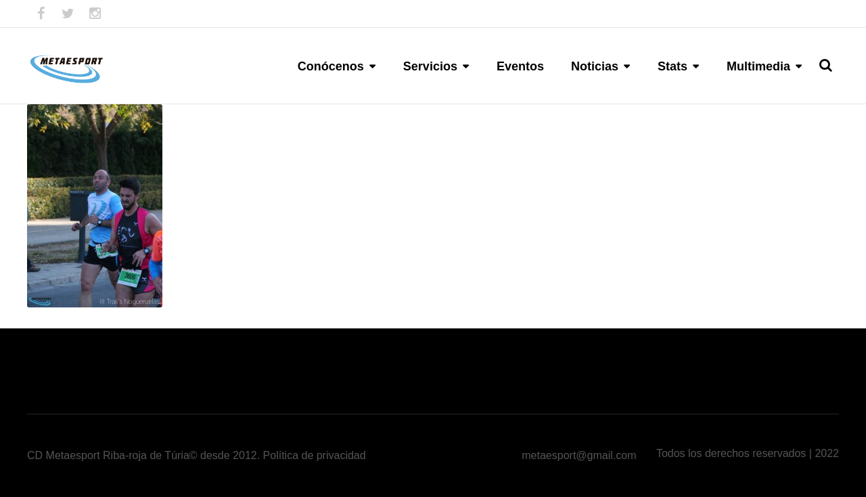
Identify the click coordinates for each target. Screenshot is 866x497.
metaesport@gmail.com (579, 455)
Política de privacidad (314, 455)
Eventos (520, 66)
